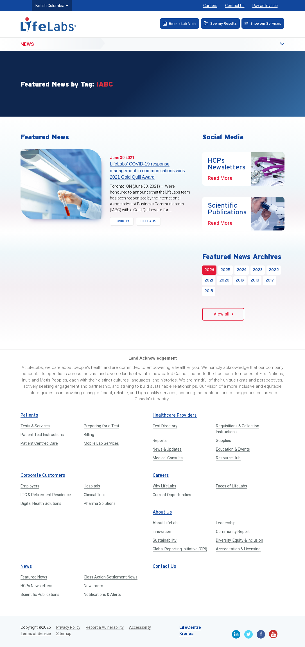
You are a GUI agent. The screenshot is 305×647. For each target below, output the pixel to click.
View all (223, 314)
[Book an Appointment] (176, 23)
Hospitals (92, 486)
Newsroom (93, 586)
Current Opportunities (172, 494)
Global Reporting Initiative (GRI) (180, 549)
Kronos (186, 633)
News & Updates (167, 449)
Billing (89, 434)
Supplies (223, 440)
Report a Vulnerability (105, 627)
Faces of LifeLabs (231, 486)
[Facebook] (261, 634)
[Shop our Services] (262, 23)
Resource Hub (228, 458)
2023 (258, 270)
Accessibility (140, 627)
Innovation (162, 531)
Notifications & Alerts (102, 594)
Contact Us (235, 5)
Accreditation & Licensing (238, 549)
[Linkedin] (236, 634)
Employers (30, 486)
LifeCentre (190, 627)
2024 (242, 270)
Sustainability (165, 540)
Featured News (34, 577)
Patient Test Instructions (42, 434)
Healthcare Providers (175, 415)
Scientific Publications (40, 594)
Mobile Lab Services (101, 443)
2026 (209, 270)
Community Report (233, 531)
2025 (225, 270)
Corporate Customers (43, 475)
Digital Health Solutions (41, 503)
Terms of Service (36, 633)
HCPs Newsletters (36, 586)
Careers (210, 5)
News (27, 44)
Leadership (226, 523)
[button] (271, 44)
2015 (208, 291)
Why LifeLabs (164, 486)
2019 (240, 280)
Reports (160, 440)
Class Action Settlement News (110, 577)
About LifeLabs (166, 523)
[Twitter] (248, 634)
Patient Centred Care (39, 443)
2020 (224, 280)
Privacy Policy (68, 627)
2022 (274, 270)
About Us (162, 512)
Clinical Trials (95, 494)
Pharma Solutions (100, 503)
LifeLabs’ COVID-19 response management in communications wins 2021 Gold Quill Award (147, 171)
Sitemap (63, 633)
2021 (208, 280)
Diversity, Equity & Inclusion (239, 540)
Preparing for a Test (101, 426)
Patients (29, 415)
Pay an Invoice (265, 5)
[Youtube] (273, 634)
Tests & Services (35, 426)
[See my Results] (218, 23)
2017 (269, 280)
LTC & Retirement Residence (46, 494)
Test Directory (165, 426)
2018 (254, 280)
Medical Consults (168, 458)
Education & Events (233, 449)
